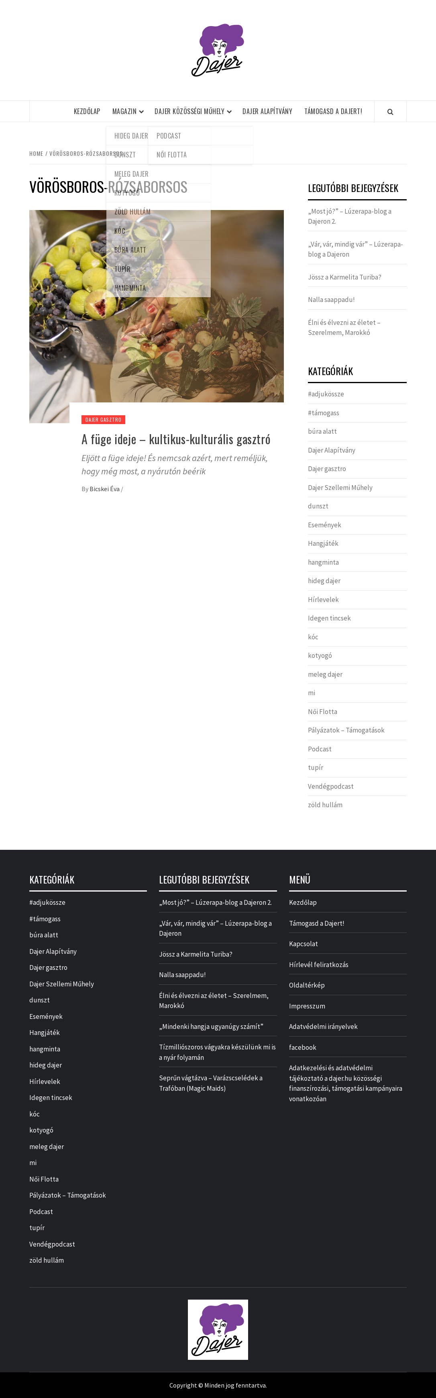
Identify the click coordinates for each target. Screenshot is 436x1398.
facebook (302, 1047)
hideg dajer (324, 580)
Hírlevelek (323, 599)
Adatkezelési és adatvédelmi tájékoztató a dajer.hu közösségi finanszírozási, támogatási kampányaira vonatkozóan (345, 1083)
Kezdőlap (87, 111)
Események (324, 524)
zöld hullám (325, 804)
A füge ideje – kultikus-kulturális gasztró (176, 439)
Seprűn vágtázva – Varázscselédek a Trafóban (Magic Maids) (211, 1083)
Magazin (124, 111)
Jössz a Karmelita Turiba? (344, 277)
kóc (313, 637)
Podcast (320, 749)
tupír (315, 767)
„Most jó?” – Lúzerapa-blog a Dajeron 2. (349, 216)
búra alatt (322, 431)
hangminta (323, 562)
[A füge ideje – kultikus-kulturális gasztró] (156, 316)
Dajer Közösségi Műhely (189, 111)
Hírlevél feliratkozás (318, 964)
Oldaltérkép (307, 985)
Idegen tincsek (329, 618)
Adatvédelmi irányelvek (323, 1026)
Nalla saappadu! (331, 299)
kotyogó (320, 655)
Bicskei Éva (105, 489)
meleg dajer (325, 674)
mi (311, 692)
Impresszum (307, 1006)
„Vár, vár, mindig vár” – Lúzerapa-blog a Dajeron (355, 249)
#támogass (323, 412)
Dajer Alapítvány (267, 111)
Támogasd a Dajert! (333, 111)
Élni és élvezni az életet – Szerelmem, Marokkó (344, 327)
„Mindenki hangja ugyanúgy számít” (211, 1026)
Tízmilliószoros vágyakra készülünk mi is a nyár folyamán (217, 1052)
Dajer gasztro (103, 419)
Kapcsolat (303, 943)
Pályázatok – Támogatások (346, 730)
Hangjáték (323, 543)
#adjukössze (326, 394)
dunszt (318, 506)
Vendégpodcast (331, 786)
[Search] (390, 111)
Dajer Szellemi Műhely (340, 487)
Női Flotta (322, 711)
